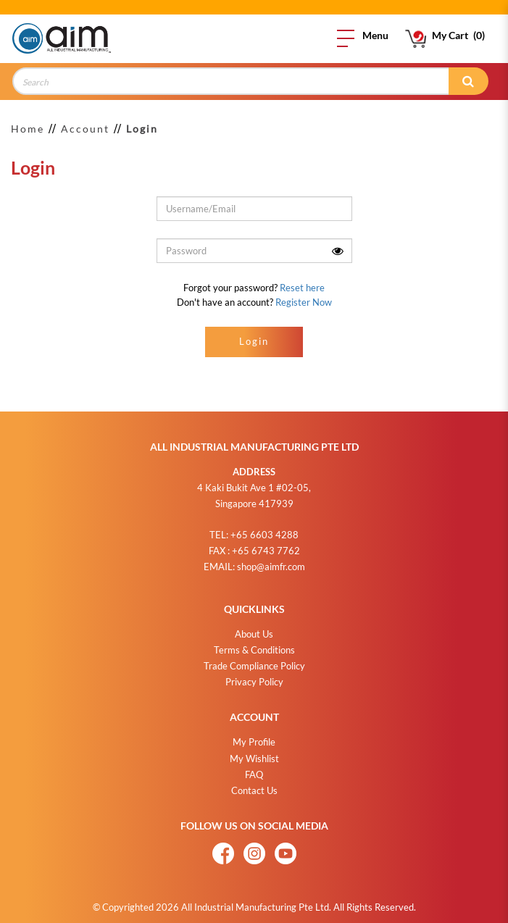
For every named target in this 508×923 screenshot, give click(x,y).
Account (85, 128)
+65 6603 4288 (264, 529)
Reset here (302, 287)
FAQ (254, 768)
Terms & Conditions (254, 644)
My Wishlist (254, 753)
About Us (254, 628)
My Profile (254, 736)
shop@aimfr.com (271, 561)
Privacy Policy (254, 676)
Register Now (303, 302)
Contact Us (254, 784)
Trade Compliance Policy (254, 660)
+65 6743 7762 (266, 545)
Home (27, 128)
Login (142, 128)
